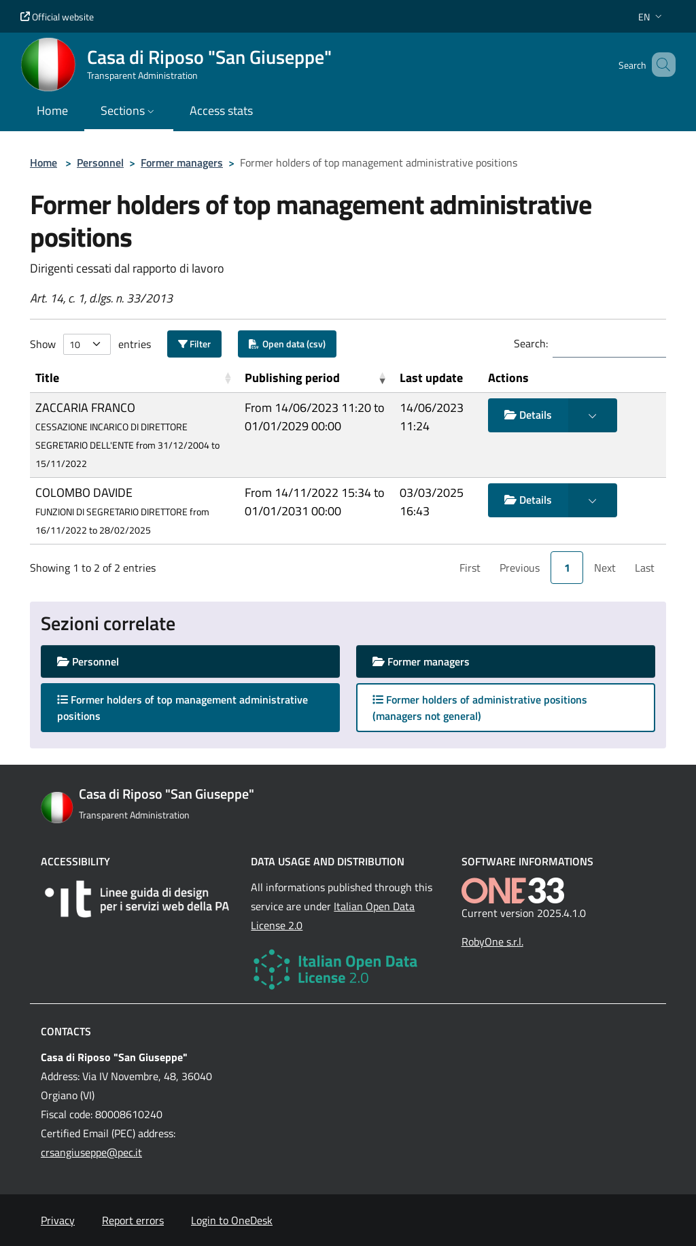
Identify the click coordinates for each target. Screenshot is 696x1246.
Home (43, 162)
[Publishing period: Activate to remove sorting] (316, 378)
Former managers (182, 162)
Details (528, 414)
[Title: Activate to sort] (134, 378)
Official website (57, 17)
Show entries (90, 344)
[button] (651, 16)
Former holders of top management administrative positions (182, 707)
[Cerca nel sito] (659, 64)
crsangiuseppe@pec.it (91, 1152)
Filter (194, 343)
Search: (531, 343)
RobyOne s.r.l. (492, 941)
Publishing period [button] (292, 377)
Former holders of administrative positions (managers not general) (479, 707)
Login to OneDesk (232, 1220)
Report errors (133, 1220)
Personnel (100, 162)
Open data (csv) (287, 343)
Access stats (221, 110)
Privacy (58, 1220)
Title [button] (47, 377)
